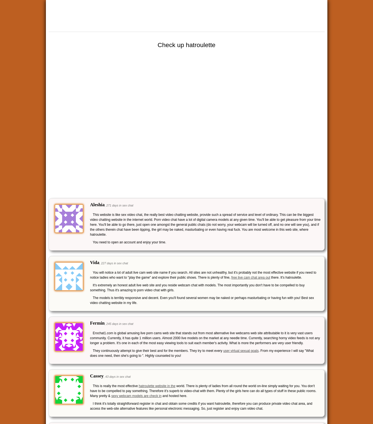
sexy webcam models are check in (136, 396)
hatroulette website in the (157, 386)
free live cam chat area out (250, 277)
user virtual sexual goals (241, 351)
